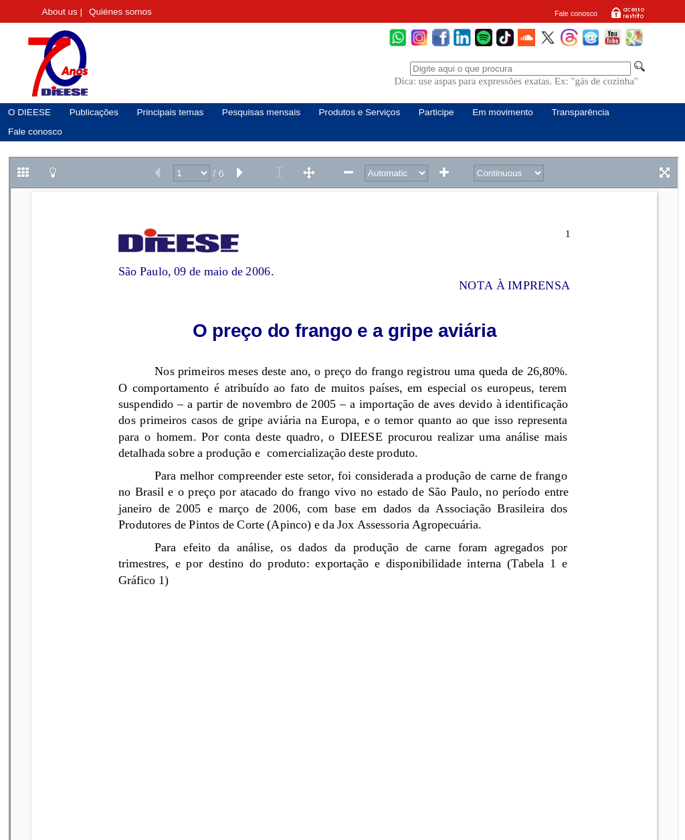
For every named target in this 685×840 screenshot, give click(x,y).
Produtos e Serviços (360, 112)
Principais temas (170, 112)
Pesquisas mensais (261, 112)
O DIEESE (29, 112)
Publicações (94, 112)
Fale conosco (576, 13)
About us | (62, 12)
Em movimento (502, 112)
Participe (436, 112)
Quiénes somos (120, 12)
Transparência (580, 112)
